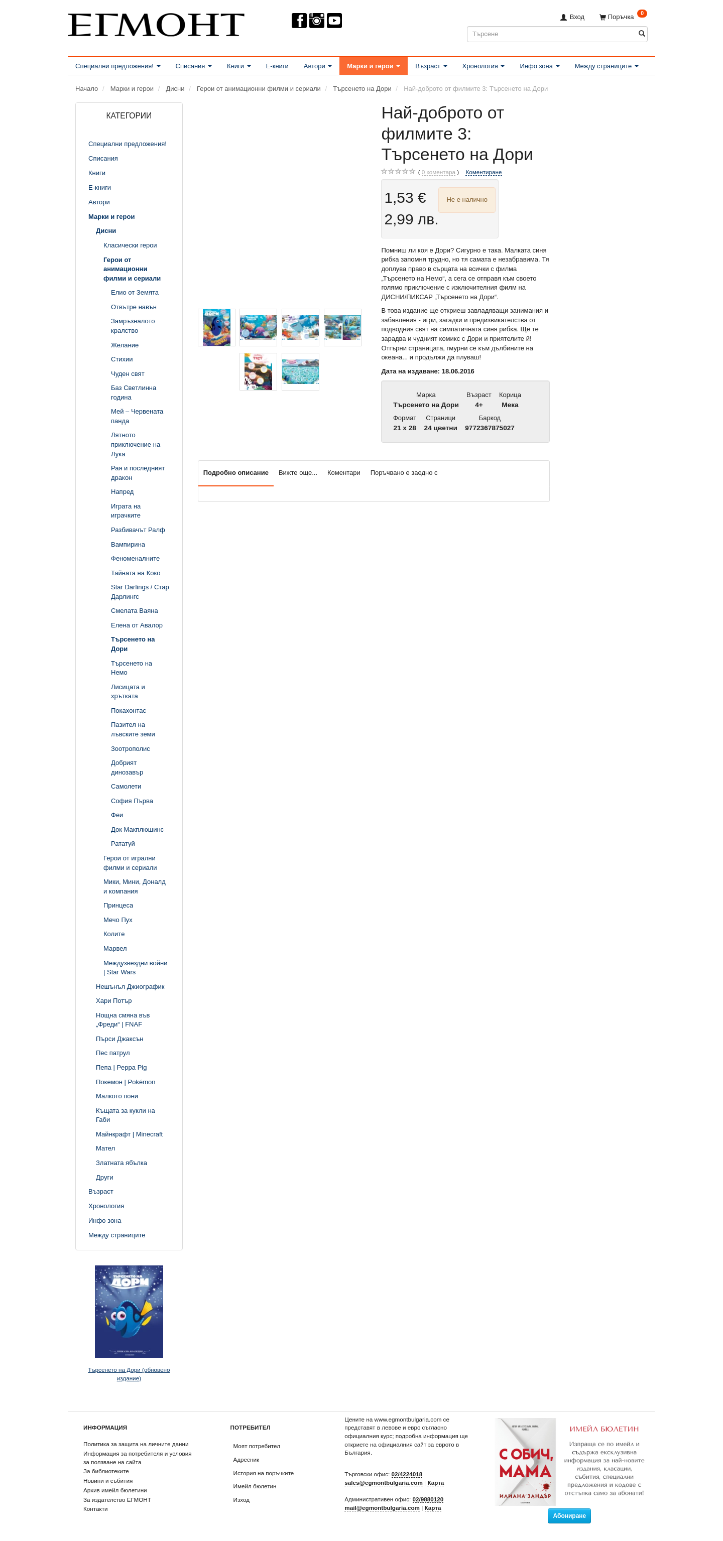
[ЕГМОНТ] (156, 23)
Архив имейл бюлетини (115, 1490)
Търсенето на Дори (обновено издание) (129, 1373)
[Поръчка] (623, 17)
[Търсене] (642, 34)
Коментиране (483, 172)
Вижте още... (298, 472)
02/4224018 (407, 1474)
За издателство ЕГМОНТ (117, 1499)
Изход (241, 1499)
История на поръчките (263, 1473)
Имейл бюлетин (255, 1486)
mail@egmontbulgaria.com (382, 1507)
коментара (438, 172)
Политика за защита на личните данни (135, 1444)
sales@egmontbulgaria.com (383, 1482)
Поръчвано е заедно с (404, 472)
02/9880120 (428, 1499)
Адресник (246, 1459)
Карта (435, 1482)
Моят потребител (256, 1446)
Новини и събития (108, 1480)
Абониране (569, 1515)
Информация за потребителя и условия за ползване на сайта (137, 1457)
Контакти (95, 1508)
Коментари (343, 472)
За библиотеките (106, 1471)
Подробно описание (236, 472)
